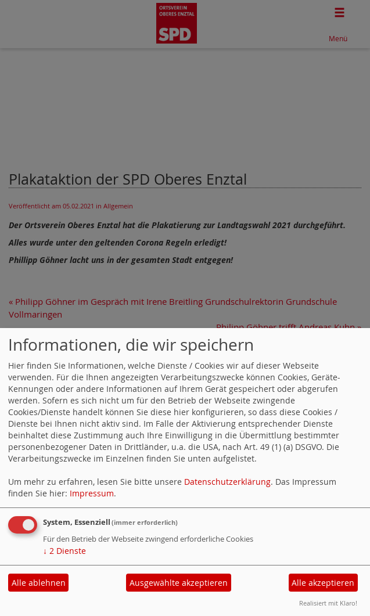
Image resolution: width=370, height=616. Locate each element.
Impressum (92, 493)
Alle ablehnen (39, 582)
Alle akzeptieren (323, 582)
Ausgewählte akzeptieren (179, 582)
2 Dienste (64, 550)
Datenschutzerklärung (227, 481)
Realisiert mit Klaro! (328, 603)
